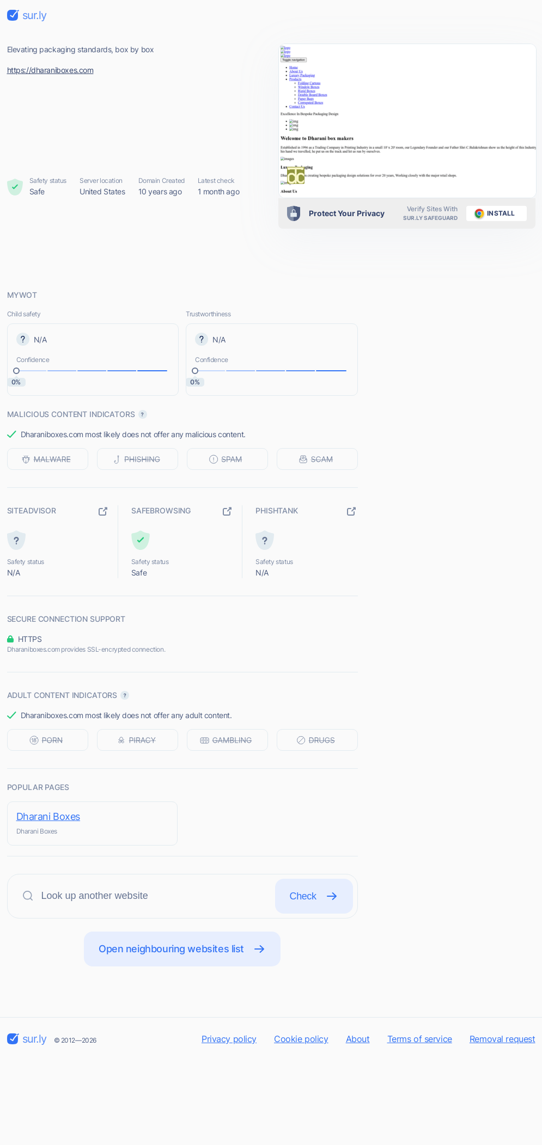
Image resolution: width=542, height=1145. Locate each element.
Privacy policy (229, 1038)
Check (314, 896)
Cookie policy (301, 1038)
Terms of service (419, 1038)
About (358, 1038)
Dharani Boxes (48, 816)
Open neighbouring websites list (182, 949)
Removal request (502, 1038)
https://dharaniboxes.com (50, 70)
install (493, 213)
